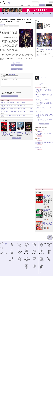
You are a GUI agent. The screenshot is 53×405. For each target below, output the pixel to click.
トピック (28, 5)
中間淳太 (41, 246)
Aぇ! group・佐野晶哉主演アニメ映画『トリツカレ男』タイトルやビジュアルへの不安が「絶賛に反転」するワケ (44, 115)
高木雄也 (26, 266)
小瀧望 (41, 251)
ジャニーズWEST (43, 243)
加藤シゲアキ (20, 258)
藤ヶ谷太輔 (34, 245)
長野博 (12, 253)
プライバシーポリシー (3, 251)
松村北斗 (41, 258)
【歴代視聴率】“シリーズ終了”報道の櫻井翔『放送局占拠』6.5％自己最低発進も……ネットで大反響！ (17, 108)
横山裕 (26, 251)
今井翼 (19, 253)
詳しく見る (38, 55)
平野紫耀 (41, 265)
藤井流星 (41, 249)
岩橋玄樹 (41, 261)
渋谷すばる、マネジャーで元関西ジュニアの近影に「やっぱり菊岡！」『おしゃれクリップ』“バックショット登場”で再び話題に (44, 90)
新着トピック (44, 127)
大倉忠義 (26, 249)
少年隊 (48, 257)
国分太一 (12, 246)
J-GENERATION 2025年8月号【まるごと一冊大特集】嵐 (4, 133)
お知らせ (1, 247)
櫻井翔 (4, 24)
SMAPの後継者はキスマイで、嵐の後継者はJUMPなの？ (43, 134)
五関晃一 (34, 266)
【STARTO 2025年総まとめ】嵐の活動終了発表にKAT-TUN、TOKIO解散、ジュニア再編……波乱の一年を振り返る (44, 95)
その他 (49, 254)
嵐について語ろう (39, 147)
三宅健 (12, 257)
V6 (10, 251)
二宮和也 (46, 49)
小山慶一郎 (20, 257)
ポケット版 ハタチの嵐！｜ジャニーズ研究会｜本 (12, 133)
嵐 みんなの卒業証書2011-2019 (28, 133)
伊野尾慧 (26, 267)
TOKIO (11, 243)
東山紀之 (49, 259)
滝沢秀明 (19, 252)
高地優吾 (41, 257)
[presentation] (10, 88)
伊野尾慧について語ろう (40, 130)
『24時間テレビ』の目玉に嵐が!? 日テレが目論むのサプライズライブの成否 (13, 115)
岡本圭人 (26, 264)
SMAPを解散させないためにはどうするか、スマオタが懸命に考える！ (44, 143)
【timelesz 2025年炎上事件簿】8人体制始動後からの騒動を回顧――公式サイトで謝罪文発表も (44, 99)
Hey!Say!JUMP (27, 259)
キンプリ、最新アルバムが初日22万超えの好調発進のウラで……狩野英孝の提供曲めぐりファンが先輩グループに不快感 (44, 103)
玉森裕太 (34, 246)
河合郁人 (34, 265)
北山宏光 (34, 244)
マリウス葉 (34, 258)
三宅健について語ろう (40, 138)
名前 (2, 76)
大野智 (43, 49)
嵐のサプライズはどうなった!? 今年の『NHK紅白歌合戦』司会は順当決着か (13, 105)
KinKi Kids (12, 260)
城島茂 (12, 244)
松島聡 (34, 259)
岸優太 (41, 264)
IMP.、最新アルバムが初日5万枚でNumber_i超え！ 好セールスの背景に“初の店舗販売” (44, 108)
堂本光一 (12, 261)
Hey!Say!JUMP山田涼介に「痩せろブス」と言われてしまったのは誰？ (44, 84)
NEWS (18, 256)
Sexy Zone (34, 253)
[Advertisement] (44, 66)
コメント (2, 77)
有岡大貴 (26, 265)
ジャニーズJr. (42, 253)
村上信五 (26, 250)
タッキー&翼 (19, 251)
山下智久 (49, 253)
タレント (35, 5)
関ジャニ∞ (26, 243)
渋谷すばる (27, 244)
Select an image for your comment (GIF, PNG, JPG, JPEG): (11, 92)
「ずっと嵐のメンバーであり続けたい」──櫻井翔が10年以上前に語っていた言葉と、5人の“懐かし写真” (17, 112)
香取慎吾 (49, 249)
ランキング (44, 87)
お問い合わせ (2, 248)
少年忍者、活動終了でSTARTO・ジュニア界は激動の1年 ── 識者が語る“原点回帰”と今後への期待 (44, 120)
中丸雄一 (26, 257)
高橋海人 (41, 267)
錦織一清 (49, 258)
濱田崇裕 (41, 250)
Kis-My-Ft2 (34, 243)
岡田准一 (12, 258)
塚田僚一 (34, 267)
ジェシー (41, 259)
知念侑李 (26, 261)
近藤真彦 (49, 251)
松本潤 (49, 49)
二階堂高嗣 (34, 250)
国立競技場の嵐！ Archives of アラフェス (20, 133)
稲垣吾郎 (49, 246)
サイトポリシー (2, 252)
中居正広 (49, 244)
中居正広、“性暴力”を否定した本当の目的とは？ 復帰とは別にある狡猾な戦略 (13, 102)
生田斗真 (49, 252)
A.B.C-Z (33, 261)
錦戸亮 (26, 245)
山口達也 (12, 245)
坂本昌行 (12, 252)
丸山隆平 (26, 246)
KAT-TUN (26, 253)
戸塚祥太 (34, 264)
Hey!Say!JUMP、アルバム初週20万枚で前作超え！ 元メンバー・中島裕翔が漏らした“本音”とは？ (44, 111)
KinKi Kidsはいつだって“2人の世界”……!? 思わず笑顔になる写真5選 (44, 81)
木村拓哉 (49, 245)
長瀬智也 (12, 249)
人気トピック (38, 127)
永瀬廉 (41, 266)
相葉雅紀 (19, 244)
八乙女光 (26, 268)
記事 (22, 5)
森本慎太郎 (42, 260)
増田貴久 (19, 259)
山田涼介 (26, 260)
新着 (38, 87)
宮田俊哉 (34, 251)
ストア (15, 5)
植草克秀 (49, 260)
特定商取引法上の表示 (3, 253)
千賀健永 (34, 249)
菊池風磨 (34, 257)
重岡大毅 (41, 244)
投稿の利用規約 (12, 74)
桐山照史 (41, 245)
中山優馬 (49, 250)
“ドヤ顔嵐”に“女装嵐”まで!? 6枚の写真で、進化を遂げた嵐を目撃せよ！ (46, 77)
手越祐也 (19, 260)
